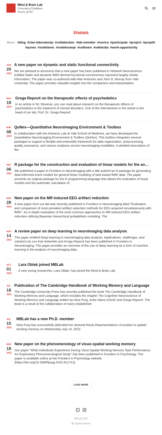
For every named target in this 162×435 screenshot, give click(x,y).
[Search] (146, 8)
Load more (81, 384)
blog (22, 42)
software (85, 47)
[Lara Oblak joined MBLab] (81, 269)
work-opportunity (124, 47)
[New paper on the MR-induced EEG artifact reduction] (81, 209)
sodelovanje (67, 47)
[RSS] (84, 409)
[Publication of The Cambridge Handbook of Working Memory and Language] (81, 296)
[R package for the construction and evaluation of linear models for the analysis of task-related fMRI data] (81, 175)
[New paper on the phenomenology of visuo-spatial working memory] (81, 355)
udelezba (101, 47)
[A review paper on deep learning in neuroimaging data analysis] (81, 242)
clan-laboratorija (41, 42)
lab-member (86, 42)
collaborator (66, 42)
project (136, 42)
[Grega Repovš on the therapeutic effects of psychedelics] (81, 107)
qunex (31, 47)
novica (104, 42)
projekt (150, 42)
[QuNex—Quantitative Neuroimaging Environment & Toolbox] (81, 140)
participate (120, 42)
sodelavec (47, 47)
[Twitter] (77, 409)
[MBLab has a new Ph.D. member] (81, 325)
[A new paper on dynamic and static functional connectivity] (81, 75)
